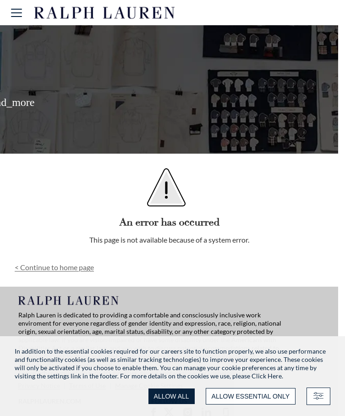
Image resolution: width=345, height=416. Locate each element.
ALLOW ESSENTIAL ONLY (251, 396)
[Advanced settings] (318, 396)
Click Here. (267, 376)
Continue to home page (54, 267)
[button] (16, 12)
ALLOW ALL (171, 396)
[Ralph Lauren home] (104, 13)
